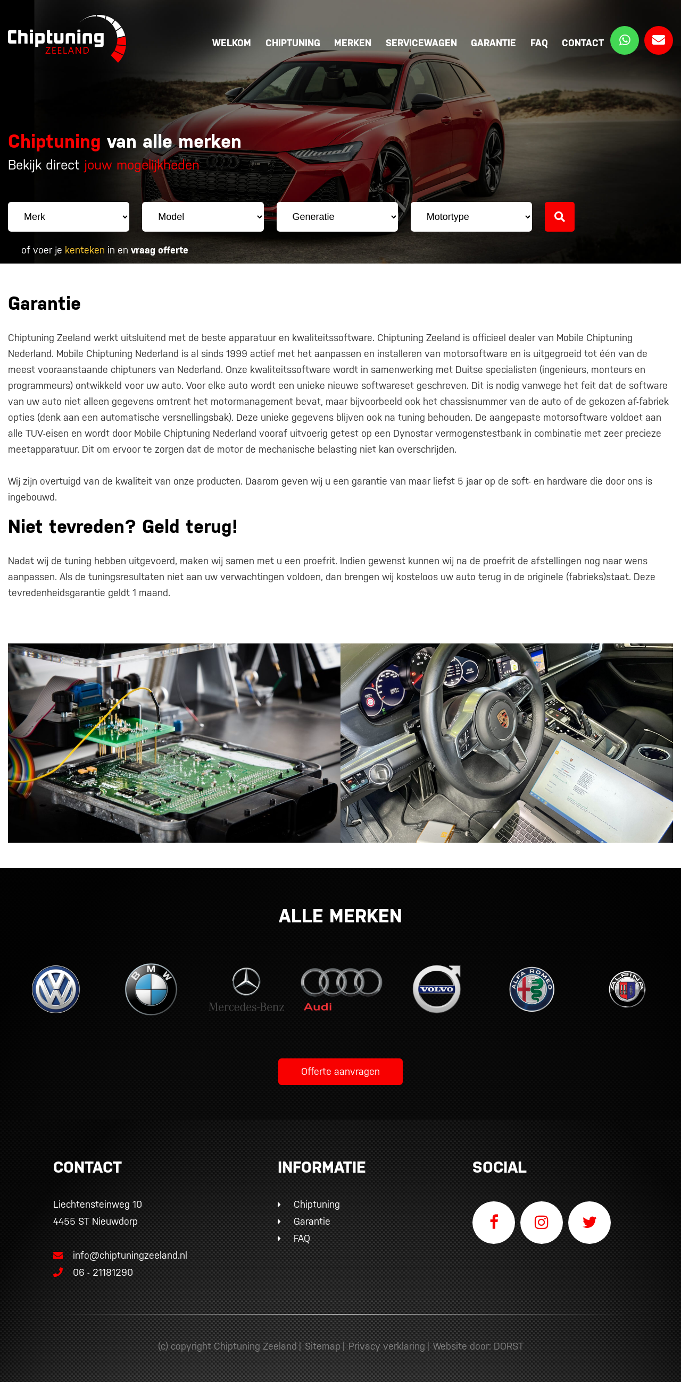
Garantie (493, 42)
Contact (583, 42)
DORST (509, 1346)
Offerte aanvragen (340, 1071)
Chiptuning (292, 42)
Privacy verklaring (386, 1346)
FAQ (539, 42)
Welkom (231, 42)
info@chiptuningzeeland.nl (120, 1255)
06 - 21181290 (93, 1272)
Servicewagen (421, 42)
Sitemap (322, 1346)
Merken (352, 42)
